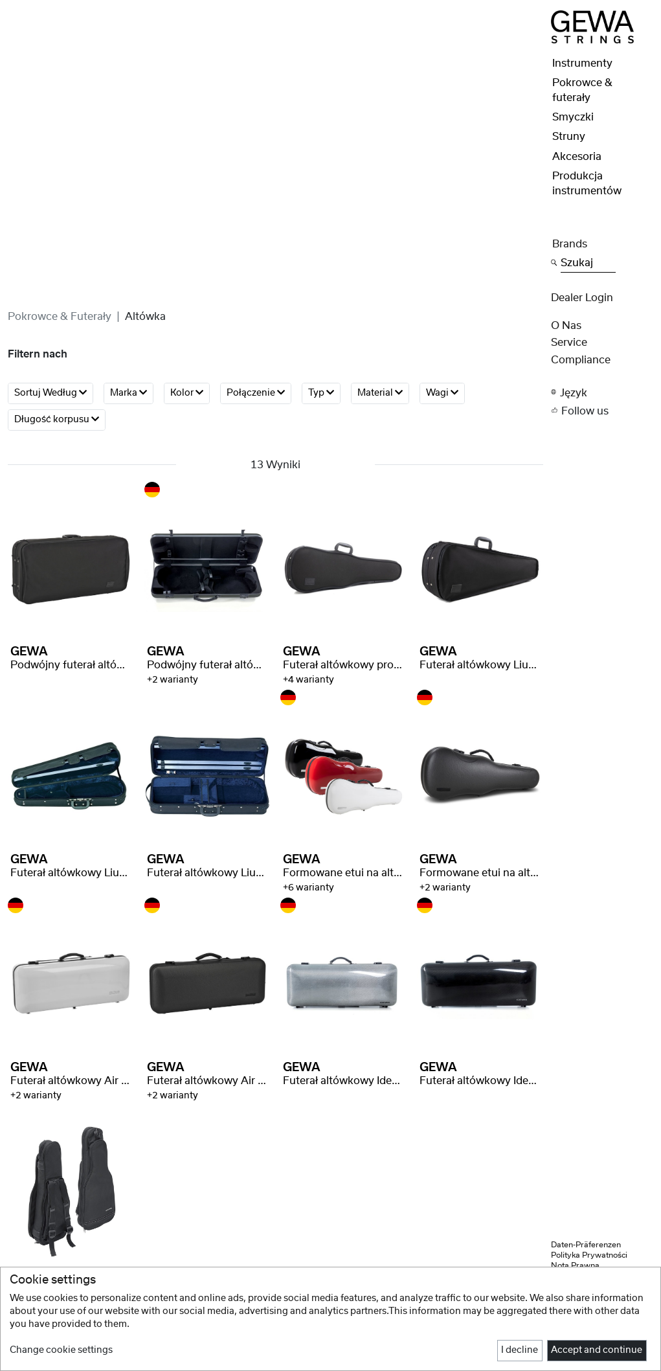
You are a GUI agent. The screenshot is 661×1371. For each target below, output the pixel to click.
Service (569, 342)
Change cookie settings (61, 1350)
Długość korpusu (56, 419)
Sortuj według (50, 393)
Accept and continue (596, 1350)
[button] (602, 392)
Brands (569, 244)
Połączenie (256, 393)
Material (380, 393)
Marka (128, 393)
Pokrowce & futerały (59, 317)
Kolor (186, 393)
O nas (566, 326)
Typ (321, 393)
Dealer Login (582, 298)
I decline (519, 1350)
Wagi (442, 393)
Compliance (581, 360)
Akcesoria (576, 157)
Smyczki (573, 117)
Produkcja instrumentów (587, 183)
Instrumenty (582, 63)
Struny (568, 136)
